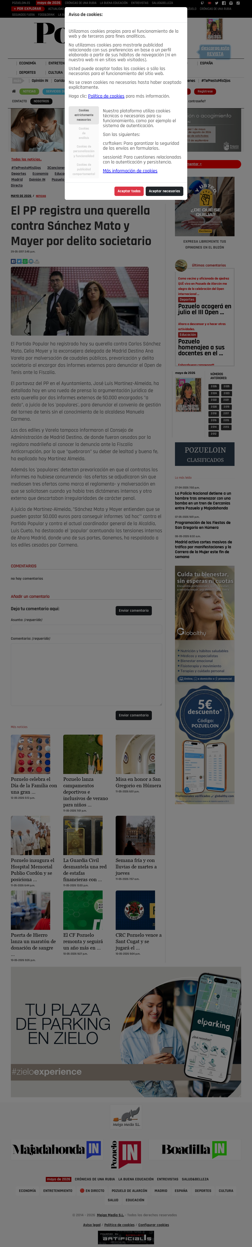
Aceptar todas (129, 191)
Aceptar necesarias (164, 191)
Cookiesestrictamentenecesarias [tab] (84, 115)
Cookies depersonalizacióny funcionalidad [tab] (83, 151)
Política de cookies (106, 96)
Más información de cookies (130, 171)
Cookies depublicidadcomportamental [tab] (84, 169)
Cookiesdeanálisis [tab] (84, 133)
